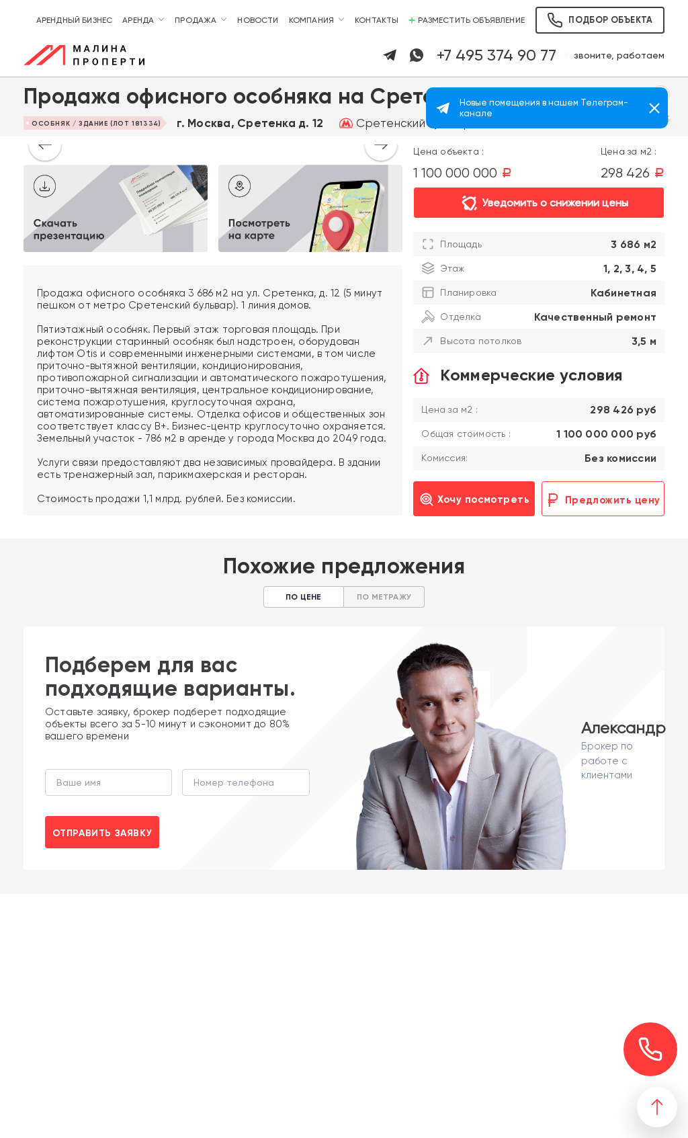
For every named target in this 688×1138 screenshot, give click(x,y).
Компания (311, 20)
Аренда (138, 20)
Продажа (195, 20)
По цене (303, 597)
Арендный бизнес (74, 20)
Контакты (376, 20)
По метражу (384, 597)
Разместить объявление (466, 20)
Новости (257, 20)
